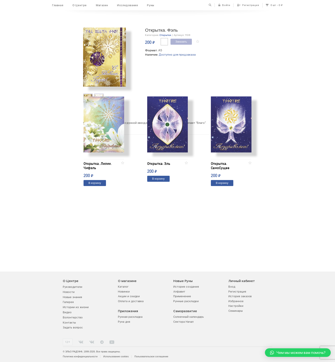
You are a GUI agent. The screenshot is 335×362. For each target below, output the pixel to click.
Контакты (69, 322)
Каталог (123, 286)
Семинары (235, 310)
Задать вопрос (73, 327)
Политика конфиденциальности (80, 356)
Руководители (72, 286)
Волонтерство (73, 317)
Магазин (102, 5)
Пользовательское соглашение (151, 356)
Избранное (236, 301)
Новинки (124, 291)
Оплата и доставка (131, 301)
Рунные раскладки (186, 301)
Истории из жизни (76, 307)
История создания (186, 286)
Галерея (68, 302)
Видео (67, 312)
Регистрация (237, 291)
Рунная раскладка (130, 316)
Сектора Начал (183, 321)
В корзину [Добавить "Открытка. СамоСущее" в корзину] (222, 239)
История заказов (240, 296)
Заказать (181, 41)
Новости (69, 291)
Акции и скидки (129, 296)
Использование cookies (116, 356)
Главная (57, 5)
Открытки (165, 35)
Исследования (127, 5)
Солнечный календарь (188, 316)
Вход (231, 286)
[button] (197, 41)
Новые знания (72, 296)
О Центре (79, 5)
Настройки (235, 305)
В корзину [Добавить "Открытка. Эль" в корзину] (158, 234)
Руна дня (124, 321)
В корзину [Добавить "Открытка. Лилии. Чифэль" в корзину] (94, 239)
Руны (150, 5)
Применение (182, 296)
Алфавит (179, 291)
